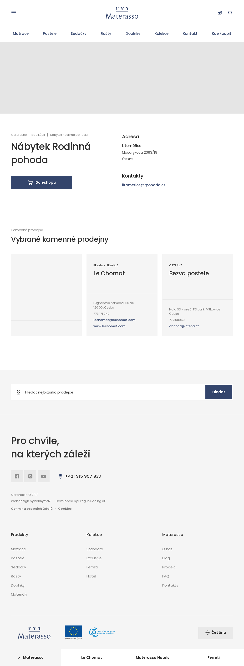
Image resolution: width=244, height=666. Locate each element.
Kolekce (161, 33)
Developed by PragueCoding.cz (81, 501)
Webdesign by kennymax (30, 501)
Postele (49, 33)
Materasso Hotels (152, 657)
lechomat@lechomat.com (114, 320)
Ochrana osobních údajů (32, 508)
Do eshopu (41, 182)
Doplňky (133, 33)
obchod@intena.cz (184, 326)
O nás (167, 548)
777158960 (177, 320)
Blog (166, 558)
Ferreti (92, 567)
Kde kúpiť (38, 135)
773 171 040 (101, 313)
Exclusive (94, 558)
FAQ (165, 576)
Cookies (64, 508)
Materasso (19, 135)
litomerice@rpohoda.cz (143, 185)
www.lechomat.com (109, 326)
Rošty (106, 33)
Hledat (218, 391)
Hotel (91, 576)
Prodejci (169, 567)
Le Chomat (109, 273)
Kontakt (190, 33)
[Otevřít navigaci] (14, 12)
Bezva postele (189, 273)
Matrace (21, 33)
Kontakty (170, 585)
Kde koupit (221, 33)
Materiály (19, 594)
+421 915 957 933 (79, 476)
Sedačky (78, 33)
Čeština (215, 632)
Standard (94, 548)
